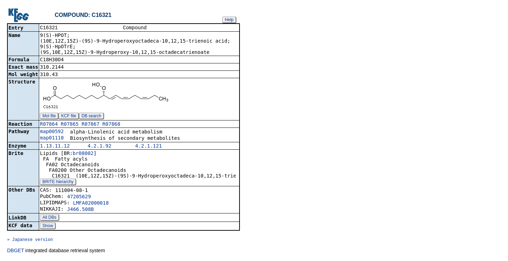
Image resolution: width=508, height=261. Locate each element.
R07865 (70, 125)
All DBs (49, 218)
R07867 (90, 125)
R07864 (49, 125)
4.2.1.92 (99, 146)
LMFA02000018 (91, 203)
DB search (91, 116)
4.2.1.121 (148, 146)
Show (47, 226)
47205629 (79, 197)
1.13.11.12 (54, 146)
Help (229, 19)
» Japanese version (30, 240)
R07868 (111, 125)
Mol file (49, 116)
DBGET (15, 251)
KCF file (68, 116)
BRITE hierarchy (57, 182)
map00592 (52, 132)
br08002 (83, 154)
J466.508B (80, 210)
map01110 (52, 138)
